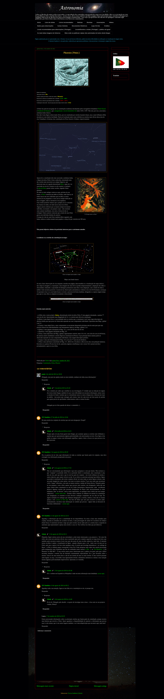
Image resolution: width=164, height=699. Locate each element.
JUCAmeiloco (46, 417)
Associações (101, 22)
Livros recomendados (66, 22)
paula (43, 374)
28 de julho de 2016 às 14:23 (62, 431)
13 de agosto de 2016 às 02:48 (63, 570)
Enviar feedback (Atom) (75, 693)
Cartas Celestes (62, 26)
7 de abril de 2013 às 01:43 (62, 388)
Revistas (89, 22)
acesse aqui (101, 573)
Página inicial (74, 686)
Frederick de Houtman (44, 111)
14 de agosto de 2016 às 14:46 (63, 599)
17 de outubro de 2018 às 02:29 (55, 616)
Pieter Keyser (102, 109)
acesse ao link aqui (62, 499)
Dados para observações (45, 26)
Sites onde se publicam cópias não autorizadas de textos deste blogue (87, 33)
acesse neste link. (60, 493)
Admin (49, 388)
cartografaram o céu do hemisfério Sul (65, 111)
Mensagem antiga (100, 686)
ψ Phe (87, 549)
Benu (62, 184)
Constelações (47, 363)
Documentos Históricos (79, 26)
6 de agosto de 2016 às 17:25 (62, 468)
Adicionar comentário (44, 631)
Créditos (107, 26)
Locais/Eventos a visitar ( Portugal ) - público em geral (92, 29)
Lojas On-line (95, 26)
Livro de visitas (50, 22)
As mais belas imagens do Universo (48, 33)
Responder (45, 380)
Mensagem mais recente (45, 686)
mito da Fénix (42, 188)
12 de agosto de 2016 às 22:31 (60, 516)
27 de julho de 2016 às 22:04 (59, 417)
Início (39, 22)
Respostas (47, 384)
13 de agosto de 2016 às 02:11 (58, 534)
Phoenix (57, 363)
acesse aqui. (66, 504)
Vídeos (111, 22)
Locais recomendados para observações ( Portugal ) (54, 29)
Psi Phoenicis (98, 549)
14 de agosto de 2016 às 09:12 (60, 585)
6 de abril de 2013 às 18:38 (54, 374)
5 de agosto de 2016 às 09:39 (59, 452)
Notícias (80, 22)
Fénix (43, 194)
